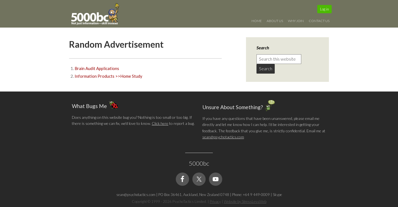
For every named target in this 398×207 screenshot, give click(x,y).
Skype (277, 194)
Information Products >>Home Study (108, 76)
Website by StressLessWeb (245, 201)
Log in (324, 9)
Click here (160, 123)
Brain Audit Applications (97, 68)
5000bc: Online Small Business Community (98, 15)
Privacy (215, 201)
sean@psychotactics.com (223, 137)
